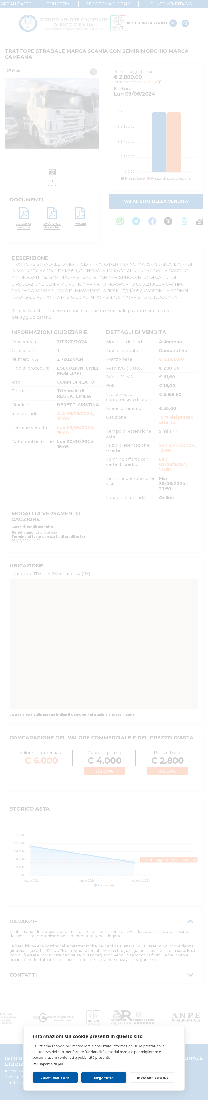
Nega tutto (104, 1077)
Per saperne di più (48, 1064)
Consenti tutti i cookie (55, 1077)
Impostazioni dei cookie (152, 1077)
